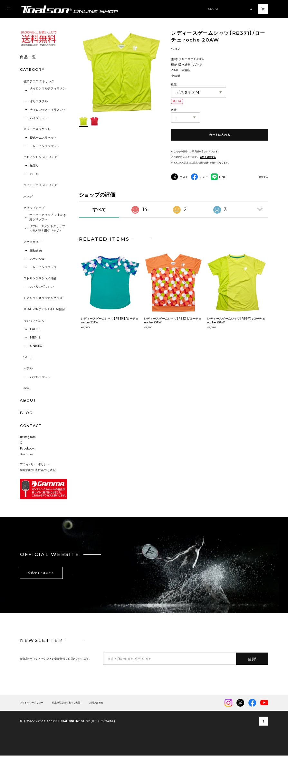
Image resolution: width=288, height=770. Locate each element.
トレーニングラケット (45, 146)
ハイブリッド (39, 118)
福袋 (27, 388)
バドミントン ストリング (40, 157)
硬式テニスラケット (37, 129)
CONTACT (31, 425)
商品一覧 (28, 57)
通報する (263, 177)
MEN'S (35, 337)
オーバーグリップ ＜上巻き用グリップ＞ (47, 217)
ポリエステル (39, 101)
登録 (252, 670)
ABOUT (28, 400)
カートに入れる (219, 134)
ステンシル (37, 258)
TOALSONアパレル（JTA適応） (45, 309)
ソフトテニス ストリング (40, 185)
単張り (34, 165)
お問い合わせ (96, 715)
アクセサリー (33, 242)
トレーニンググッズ (43, 267)
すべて (99, 209)
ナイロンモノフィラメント (48, 109)
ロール (34, 174)
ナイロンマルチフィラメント (48, 91)
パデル (28, 368)
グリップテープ (34, 207)
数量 (173, 109)
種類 (173, 84)
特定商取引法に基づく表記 (38, 482)
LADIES (36, 329)
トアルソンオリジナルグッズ (43, 298)
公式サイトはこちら (41, 585)
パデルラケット (40, 377)
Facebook (27, 460)
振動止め (36, 250)
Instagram (28, 449)
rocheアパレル (34, 320)
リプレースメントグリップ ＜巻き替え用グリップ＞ (47, 228)
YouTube (26, 466)
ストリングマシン (42, 286)
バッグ (28, 196)
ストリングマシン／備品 (40, 278)
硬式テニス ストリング (39, 81)
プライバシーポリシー (35, 476)
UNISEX (36, 346)
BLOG (26, 413)
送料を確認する (208, 156)
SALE (28, 357)
